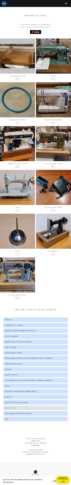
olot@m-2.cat (35, 441)
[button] (66, 3)
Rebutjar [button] (55, 481)
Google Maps (35, 445)
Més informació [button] (8, 482)
